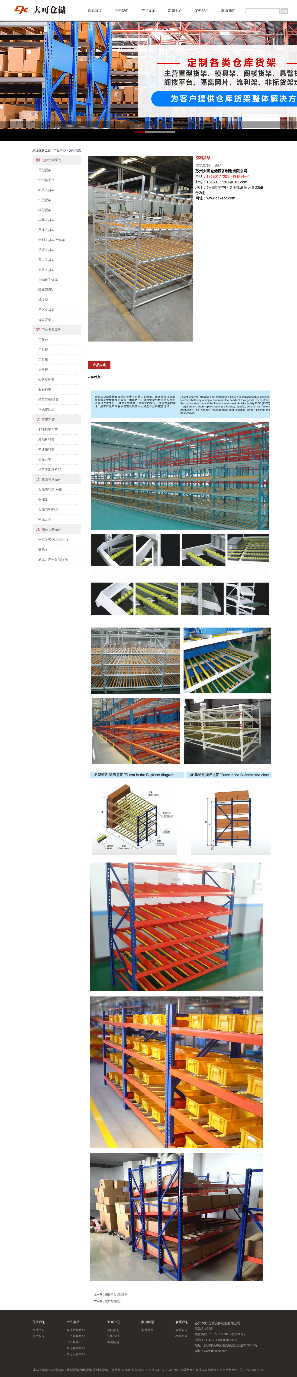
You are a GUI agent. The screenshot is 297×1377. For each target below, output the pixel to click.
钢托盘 (126, 1370)
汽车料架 (48, 419)
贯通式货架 (46, 230)
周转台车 (44, 459)
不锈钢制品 (46, 409)
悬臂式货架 (46, 250)
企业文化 (38, 1330)
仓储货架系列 (51, 160)
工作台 (43, 340)
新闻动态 (113, 1330)
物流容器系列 (51, 479)
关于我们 (122, 11)
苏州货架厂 (58, 1370)
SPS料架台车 (48, 429)
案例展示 (202, 11)
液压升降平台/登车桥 (53, 559)
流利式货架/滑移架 (51, 240)
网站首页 (95, 11)
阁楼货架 (86, 1370)
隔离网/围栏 (46, 290)
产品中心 (60, 150)
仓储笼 (43, 499)
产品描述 (99, 365)
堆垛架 (43, 300)
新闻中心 (175, 11)
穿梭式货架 (46, 270)
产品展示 (148, 11)
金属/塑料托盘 (48, 509)
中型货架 (44, 200)
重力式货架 (46, 260)
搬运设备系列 (51, 529)
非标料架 (44, 389)
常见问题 (113, 1342)
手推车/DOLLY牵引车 (53, 539)
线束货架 (44, 320)
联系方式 (181, 1330)
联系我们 (228, 11)
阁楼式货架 (46, 190)
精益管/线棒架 (48, 399)
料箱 (141, 1370)
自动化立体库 (48, 280)
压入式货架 (46, 310)
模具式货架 (46, 220)
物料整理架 (46, 379)
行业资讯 (113, 1336)
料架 (135, 1370)
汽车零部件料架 (49, 469)
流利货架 (75, 150)
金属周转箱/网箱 (50, 489)
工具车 (43, 359)
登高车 (43, 549)
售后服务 (38, 1336)
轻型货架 (44, 210)
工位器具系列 (51, 330)
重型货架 (44, 170)
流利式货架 (100, 1370)
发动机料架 (46, 439)
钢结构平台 (46, 180)
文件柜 (43, 369)
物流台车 (44, 519)
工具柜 (43, 350)
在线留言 (181, 1336)
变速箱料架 (46, 449)
